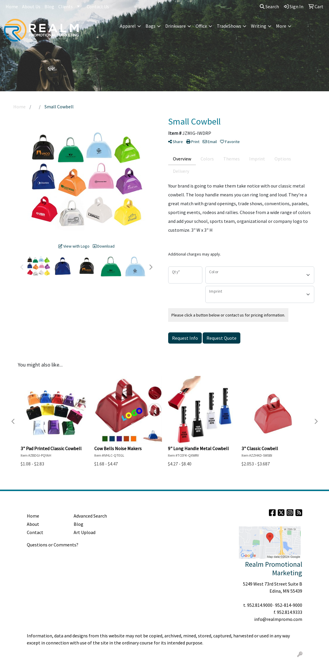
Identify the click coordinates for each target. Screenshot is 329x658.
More (281, 26)
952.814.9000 (259, 605)
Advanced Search (90, 516)
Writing (258, 26)
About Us (31, 6)
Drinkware (175, 26)
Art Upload (84, 532)
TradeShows (229, 26)
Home (12, 6)
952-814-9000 (288, 605)
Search (269, 6)
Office (201, 26)
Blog (49, 6)
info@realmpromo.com (278, 619)
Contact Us (98, 6)
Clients (65, 6)
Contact (35, 532)
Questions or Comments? (52, 545)
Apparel (128, 26)
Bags (151, 26)
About (33, 524)
